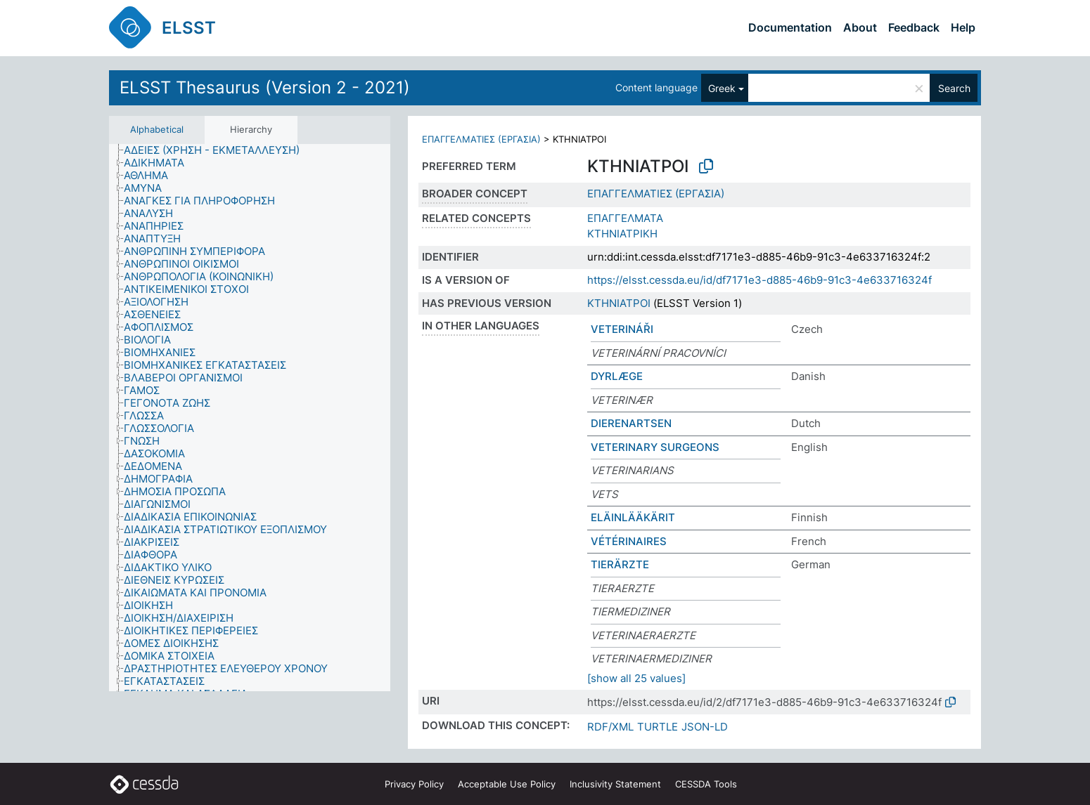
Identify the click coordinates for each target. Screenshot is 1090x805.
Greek (722, 88)
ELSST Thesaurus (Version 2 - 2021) (265, 87)
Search (954, 88)
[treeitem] (217, 150)
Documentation (790, 27)
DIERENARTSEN (631, 423)
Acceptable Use (507, 784)
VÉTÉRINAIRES (629, 541)
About (860, 27)
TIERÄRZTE (620, 564)
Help (963, 27)
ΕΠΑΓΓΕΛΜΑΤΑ (625, 218)
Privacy (414, 784)
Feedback (914, 27)
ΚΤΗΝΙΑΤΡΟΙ (618, 303)
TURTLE (657, 726)
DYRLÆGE (617, 376)
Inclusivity (615, 784)
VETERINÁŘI (622, 329)
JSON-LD (704, 726)
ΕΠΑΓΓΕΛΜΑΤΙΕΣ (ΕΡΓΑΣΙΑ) (481, 139)
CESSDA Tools (706, 784)
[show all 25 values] (636, 678)
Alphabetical (157, 129)
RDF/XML (610, 726)
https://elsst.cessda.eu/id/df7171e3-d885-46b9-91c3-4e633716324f (759, 280)
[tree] (249, 418)
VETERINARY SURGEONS (655, 447)
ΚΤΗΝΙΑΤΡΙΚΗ (622, 233)
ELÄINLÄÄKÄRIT (633, 517)
